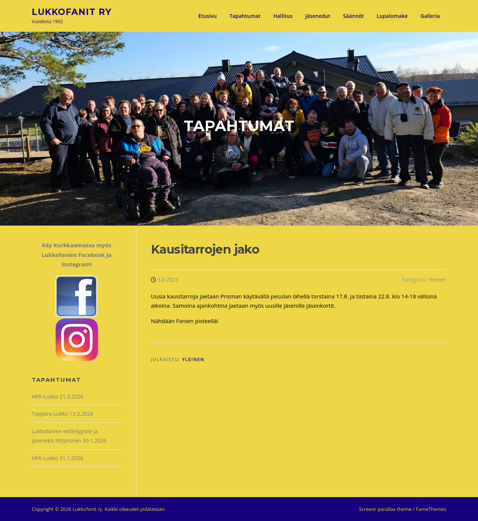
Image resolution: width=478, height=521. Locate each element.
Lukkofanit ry (72, 11)
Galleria (430, 15)
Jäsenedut (317, 15)
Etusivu (207, 15)
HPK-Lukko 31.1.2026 (57, 458)
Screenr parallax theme (385, 509)
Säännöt (353, 15)
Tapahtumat (244, 15)
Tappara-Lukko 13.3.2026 (62, 413)
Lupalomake (391, 15)
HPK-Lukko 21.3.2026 (57, 396)
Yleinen (437, 279)
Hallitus (283, 15)
